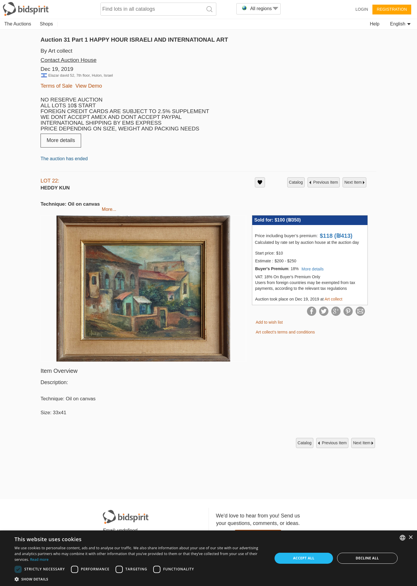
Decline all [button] (367, 558)
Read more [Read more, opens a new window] (39, 559)
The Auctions (17, 23)
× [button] (410, 537)
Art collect (333, 299)
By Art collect (56, 51)
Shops (46, 23)
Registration (392, 9)
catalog (296, 182)
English (400, 23)
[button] (139, 579)
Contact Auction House (68, 60)
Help (374, 23)
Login (361, 9)
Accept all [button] (303, 558)
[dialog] (208, 558)
